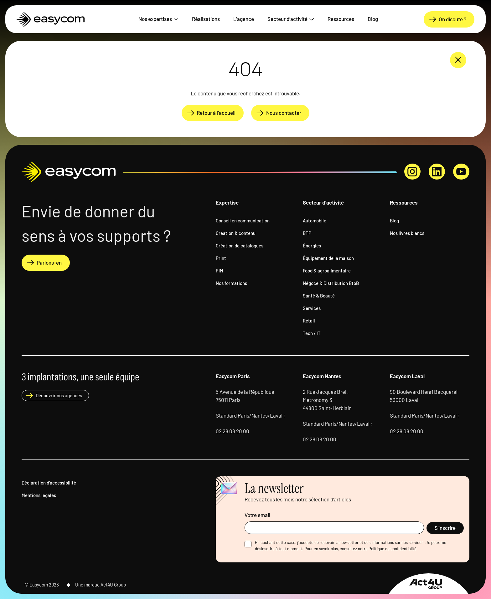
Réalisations (206, 18)
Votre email (257, 514)
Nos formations (231, 283)
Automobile (314, 220)
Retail (309, 320)
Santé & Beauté (319, 295)
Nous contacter (283, 112)
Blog (373, 18)
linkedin (437, 172)
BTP (307, 233)
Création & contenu (236, 233)
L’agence (243, 18)
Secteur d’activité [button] (287, 18)
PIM (219, 270)
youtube (461, 172)
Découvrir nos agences (59, 395)
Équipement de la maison (328, 258)
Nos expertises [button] (155, 18)
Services (312, 308)
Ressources (341, 18)
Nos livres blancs (407, 233)
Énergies (312, 245)
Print (221, 258)
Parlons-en (49, 262)
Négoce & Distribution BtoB (331, 283)
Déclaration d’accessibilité (49, 482)
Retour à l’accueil (216, 112)
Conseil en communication (243, 220)
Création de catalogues (239, 245)
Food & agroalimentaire (327, 270)
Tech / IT (312, 333)
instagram (412, 172)
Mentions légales (39, 495)
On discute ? (452, 19)
